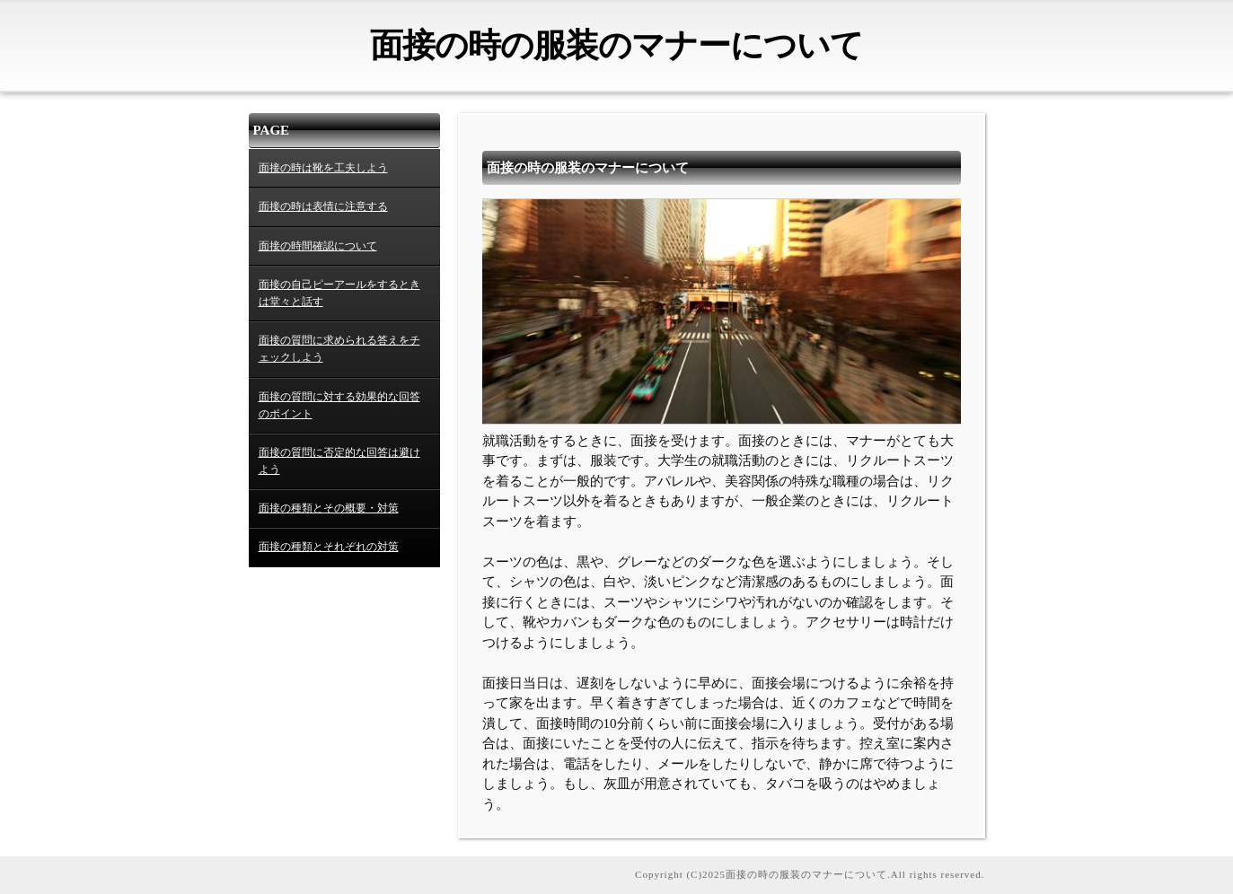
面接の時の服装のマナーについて (616, 45)
